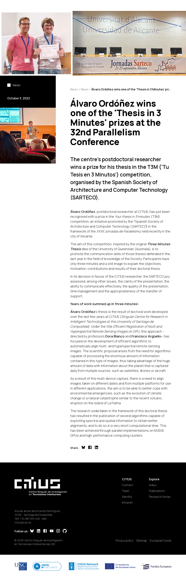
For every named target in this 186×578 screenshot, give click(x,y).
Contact (127, 485)
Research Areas (160, 497)
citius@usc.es (23, 522)
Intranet (127, 502)
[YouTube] (51, 531)
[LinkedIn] (38, 531)
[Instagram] (58, 531)
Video (153, 485)
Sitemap (141, 541)
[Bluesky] (32, 531)
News (74, 89)
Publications (157, 491)
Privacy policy (124, 541)
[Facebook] (45, 531)
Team (125, 491)
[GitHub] (64, 531)
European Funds (160, 541)
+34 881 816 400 (30, 518)
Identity (127, 497)
